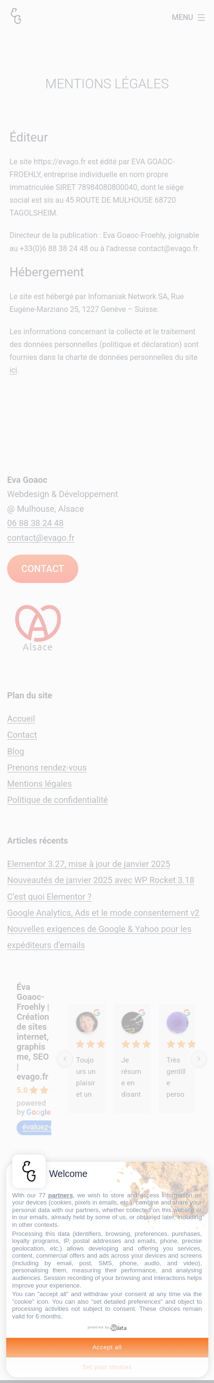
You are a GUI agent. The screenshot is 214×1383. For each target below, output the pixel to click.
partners (60, 1195)
